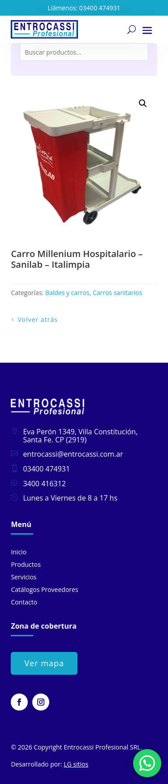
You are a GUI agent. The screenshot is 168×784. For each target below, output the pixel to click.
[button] (143, 103)
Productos (26, 564)
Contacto (24, 602)
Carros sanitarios (117, 292)
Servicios (23, 577)
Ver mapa (44, 663)
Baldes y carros (67, 292)
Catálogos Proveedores (44, 589)
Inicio (18, 552)
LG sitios (76, 764)
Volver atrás (37, 319)
